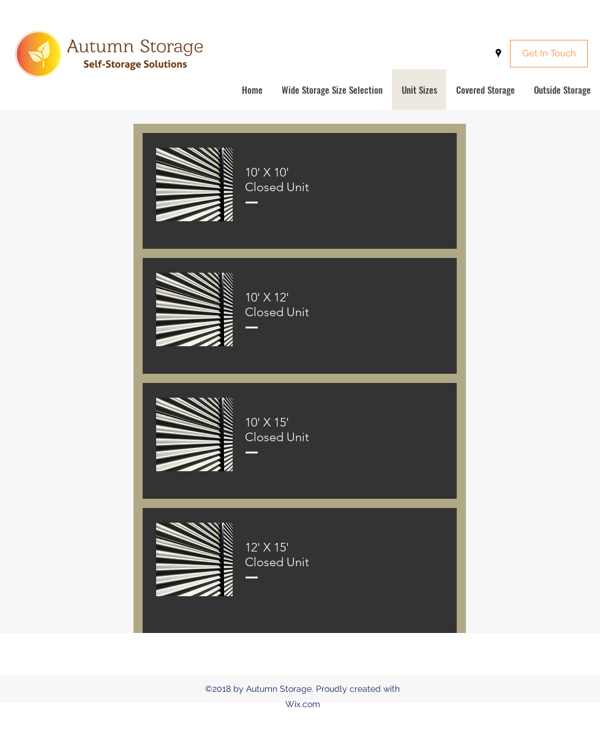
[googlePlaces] (498, 53)
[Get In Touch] (549, 53)
